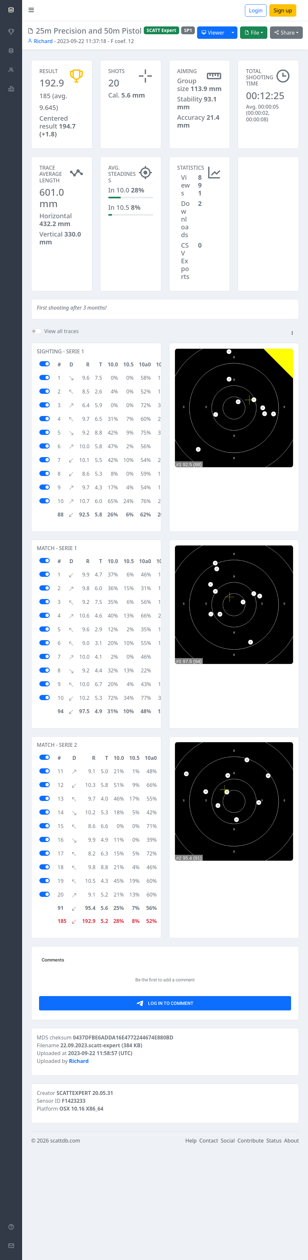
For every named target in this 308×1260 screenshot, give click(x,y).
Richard (40, 41)
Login (256, 10)
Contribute (250, 1250)
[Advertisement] (268, 189)
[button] (292, 333)
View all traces (61, 331)
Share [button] (284, 32)
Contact (208, 1250)
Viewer (212, 32)
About (291, 1250)
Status (274, 1250)
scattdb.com (65, 1250)
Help (191, 1250)
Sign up (283, 10)
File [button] (251, 32)
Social (228, 1250)
